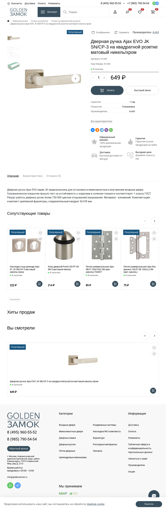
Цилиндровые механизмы (73, 457)
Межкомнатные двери (71, 431)
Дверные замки (67, 438)
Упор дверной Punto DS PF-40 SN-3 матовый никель (63, 268)
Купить (107, 90)
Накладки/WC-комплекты (107, 431)
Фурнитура (99, 438)
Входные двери (67, 425)
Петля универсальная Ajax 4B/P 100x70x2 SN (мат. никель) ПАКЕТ (100, 269)
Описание (13, 175)
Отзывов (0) (53, 175)
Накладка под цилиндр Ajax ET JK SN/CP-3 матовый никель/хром (24, 269)
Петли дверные (67, 451)
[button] (75, 78)
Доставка (30, 3)
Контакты (16, 3)
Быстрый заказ (142, 90)
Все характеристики (101, 121)
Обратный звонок (18, 448)
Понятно (149, 504)
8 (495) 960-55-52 (111, 3)
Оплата (42, 3)
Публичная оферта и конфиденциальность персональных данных (140, 448)
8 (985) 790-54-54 (22, 439)
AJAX (156, 32)
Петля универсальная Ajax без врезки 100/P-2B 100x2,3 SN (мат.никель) (140, 269)
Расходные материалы (105, 444)
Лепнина (97, 451)
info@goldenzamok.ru (17, 477)
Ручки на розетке (39, 21)
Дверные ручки (20, 21)
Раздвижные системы (104, 425)
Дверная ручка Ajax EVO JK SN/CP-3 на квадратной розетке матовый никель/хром (54, 381)
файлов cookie (95, 504)
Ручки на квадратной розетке (65, 21)
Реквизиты (54, 3)
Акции (131, 471)
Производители (136, 465)
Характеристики (32, 175)
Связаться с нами (137, 458)
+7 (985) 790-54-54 (138, 3)
